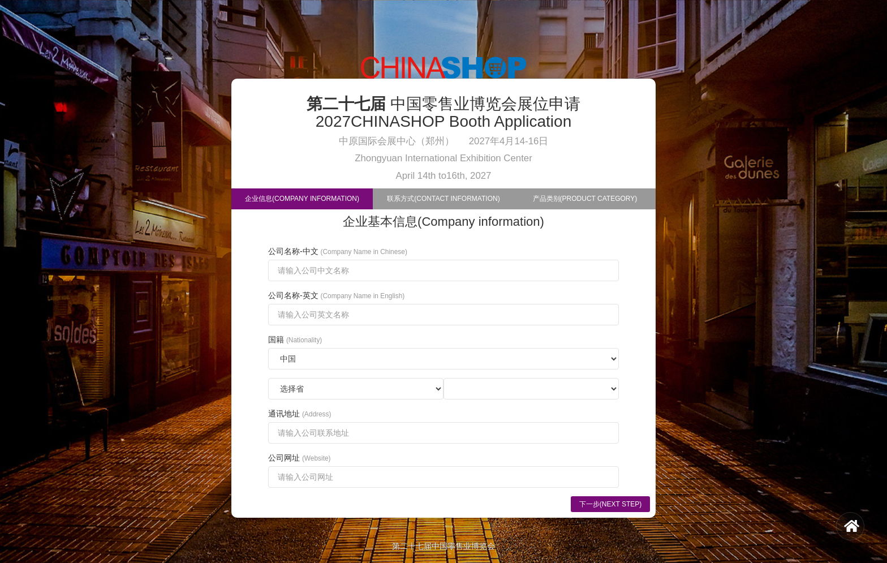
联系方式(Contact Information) (443, 199)
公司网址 (299, 457)
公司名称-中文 (337, 251)
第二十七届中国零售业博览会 (443, 546)
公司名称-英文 (336, 295)
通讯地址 (299, 413)
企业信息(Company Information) (302, 199)
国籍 (295, 339)
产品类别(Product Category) (585, 199)
